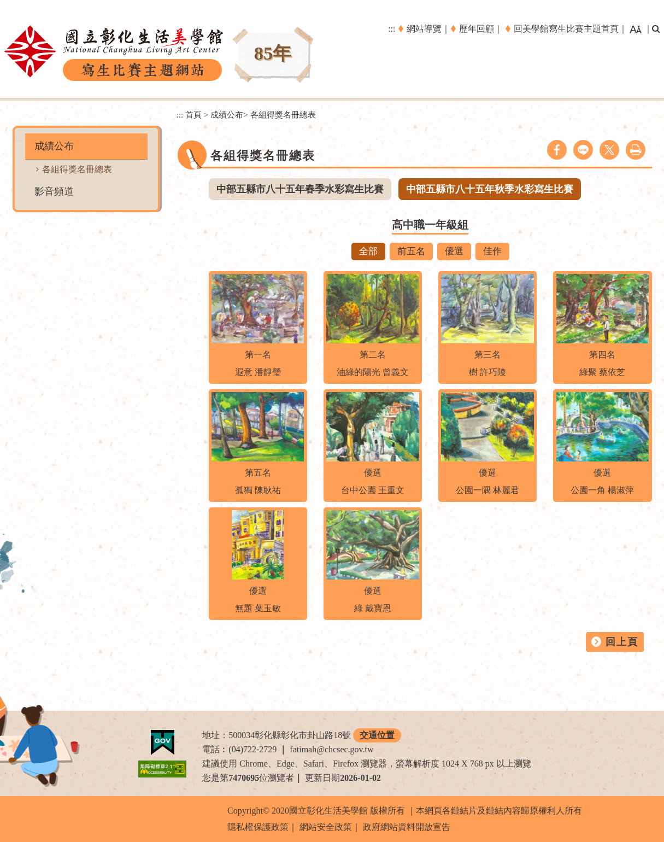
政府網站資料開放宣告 (406, 827)
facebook (557, 150)
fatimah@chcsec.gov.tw (331, 749)
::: (391, 28)
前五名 (411, 251)
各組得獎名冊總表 (77, 169)
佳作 (492, 251)
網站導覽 (424, 28)
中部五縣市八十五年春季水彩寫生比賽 (300, 189)
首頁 (193, 114)
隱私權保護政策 (258, 827)
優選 (454, 251)
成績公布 (54, 146)
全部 (368, 251)
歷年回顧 (476, 28)
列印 (635, 150)
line (583, 150)
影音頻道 (54, 191)
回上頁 (622, 641)
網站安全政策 (325, 827)
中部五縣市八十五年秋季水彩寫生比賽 (489, 189)
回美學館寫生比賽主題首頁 (566, 28)
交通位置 (377, 735)
